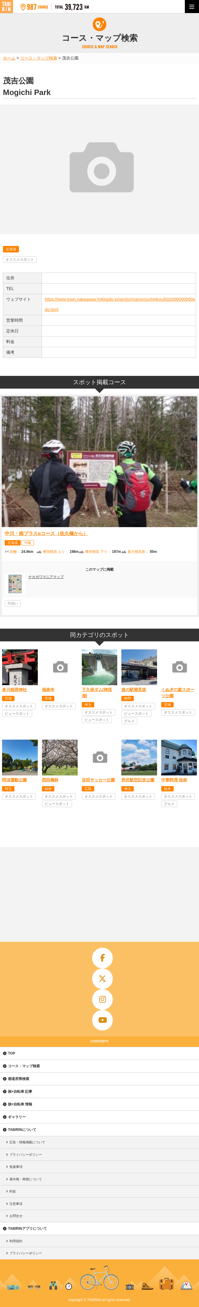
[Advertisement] (99, 891)
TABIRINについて (22, 1130)
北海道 (11, 249)
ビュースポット (17, 714)
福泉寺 (48, 689)
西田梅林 (50, 780)
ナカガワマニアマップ (46, 577)
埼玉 (88, 705)
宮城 (8, 698)
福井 (48, 789)
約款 (12, 1191)
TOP (11, 1053)
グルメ (129, 721)
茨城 (48, 698)
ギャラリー (17, 1117)
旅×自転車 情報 (20, 1104)
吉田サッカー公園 (98, 780)
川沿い (12, 603)
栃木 (167, 789)
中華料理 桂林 (174, 780)
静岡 (127, 698)
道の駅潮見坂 (133, 689)
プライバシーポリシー (25, 1154)
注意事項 (15, 1203)
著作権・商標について (25, 1179)
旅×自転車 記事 (20, 1091)
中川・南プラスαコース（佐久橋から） (46, 533)
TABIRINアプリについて (27, 1228)
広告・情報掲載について (27, 1142)
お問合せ (15, 1216)
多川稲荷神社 (14, 689)
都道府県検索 (18, 1079)
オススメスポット (20, 259)
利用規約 (15, 1241)
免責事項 (15, 1166)
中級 (27, 543)
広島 (88, 789)
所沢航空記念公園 (137, 780)
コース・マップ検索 (24, 1066)
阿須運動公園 (14, 780)
